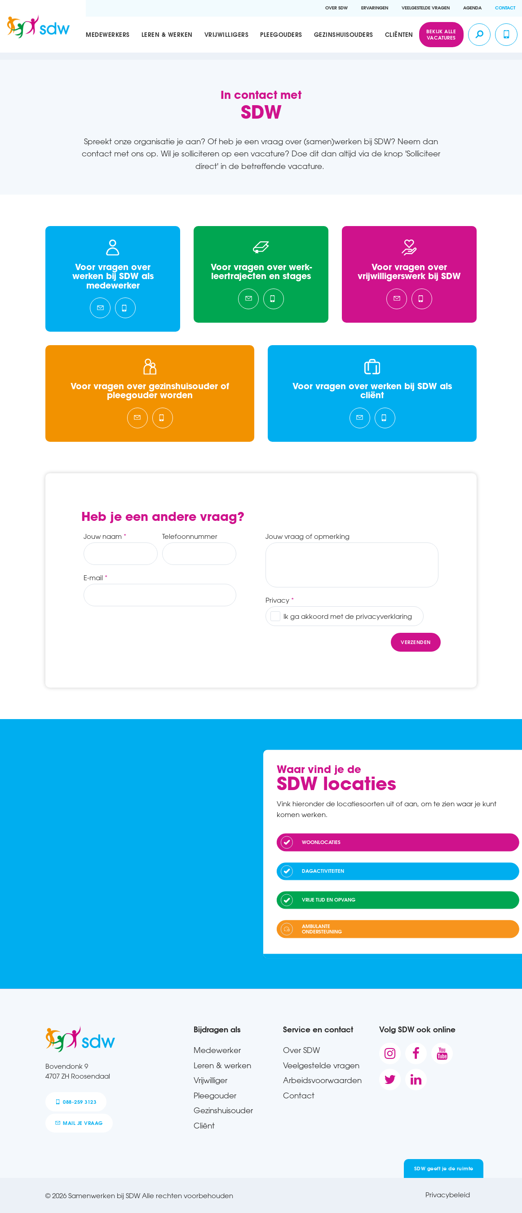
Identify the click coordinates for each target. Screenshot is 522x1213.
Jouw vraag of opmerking (307, 536)
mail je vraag (78, 1123)
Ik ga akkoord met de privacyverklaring (347, 616)
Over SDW (336, 8)
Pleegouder (215, 1095)
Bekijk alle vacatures (441, 34)
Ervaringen (374, 8)
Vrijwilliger (210, 1080)
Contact (505, 8)
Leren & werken (167, 34)
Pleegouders (281, 34)
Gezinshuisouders (343, 34)
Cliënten (399, 34)
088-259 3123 (75, 1101)
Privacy (277, 600)
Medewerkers (108, 34)
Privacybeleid (447, 1195)
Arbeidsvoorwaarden (322, 1080)
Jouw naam (103, 536)
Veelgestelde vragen (426, 8)
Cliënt (204, 1125)
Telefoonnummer (189, 536)
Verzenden (415, 642)
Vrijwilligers (226, 34)
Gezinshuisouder (223, 1110)
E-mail (93, 577)
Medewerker (217, 1050)
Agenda (472, 8)
